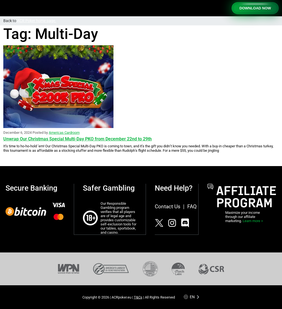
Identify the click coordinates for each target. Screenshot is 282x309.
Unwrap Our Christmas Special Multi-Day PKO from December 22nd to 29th (77, 139)
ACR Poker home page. (36, 20)
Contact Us (167, 206)
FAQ (192, 206)
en (192, 296)
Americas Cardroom (64, 132)
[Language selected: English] (192, 296)
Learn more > (253, 221)
